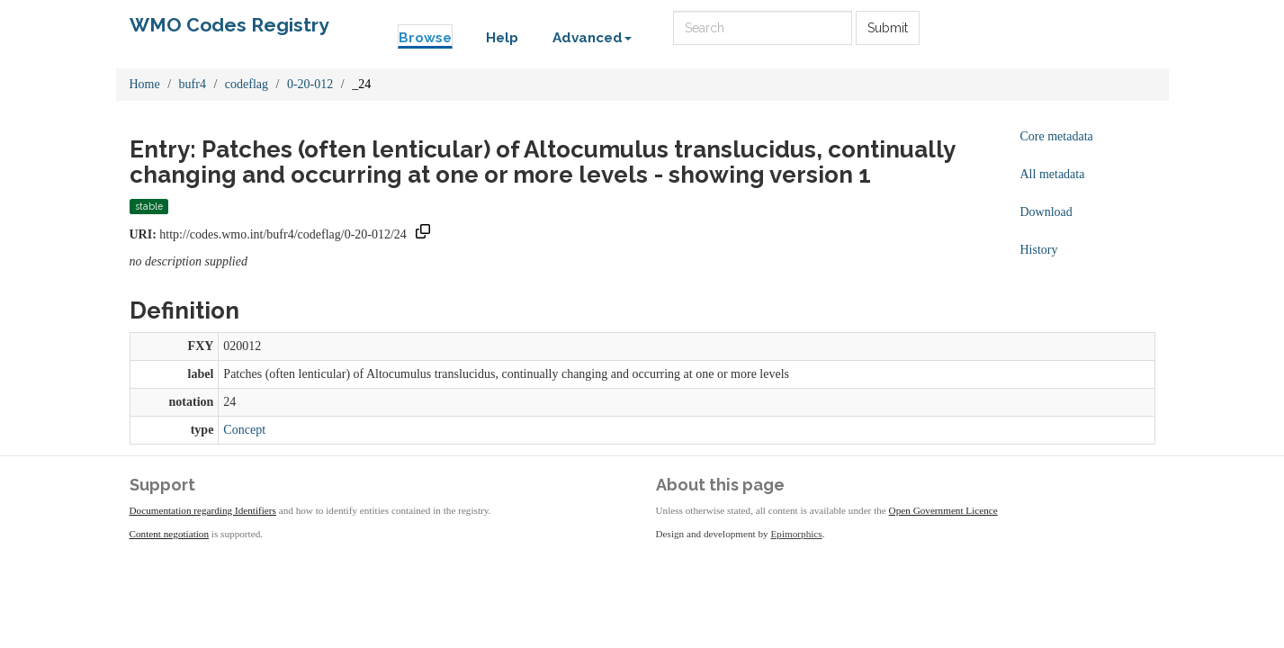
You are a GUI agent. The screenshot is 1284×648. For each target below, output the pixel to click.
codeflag (246, 84)
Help (502, 38)
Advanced (592, 38)
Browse (425, 38)
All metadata (1052, 174)
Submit (887, 28)
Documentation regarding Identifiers (203, 510)
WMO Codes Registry (229, 25)
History (1039, 249)
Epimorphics (796, 533)
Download (1046, 212)
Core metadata (1056, 136)
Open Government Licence (943, 510)
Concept (244, 429)
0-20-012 (310, 84)
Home (145, 84)
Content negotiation (170, 533)
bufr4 (192, 84)
